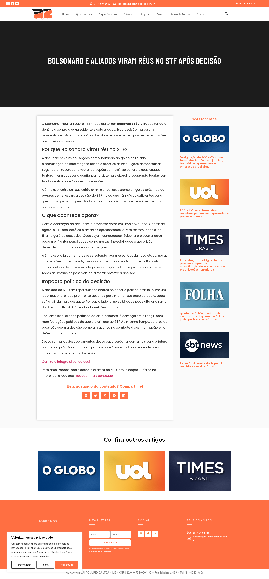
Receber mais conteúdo (94, 376)
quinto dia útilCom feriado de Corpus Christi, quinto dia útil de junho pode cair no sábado (202, 316)
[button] (226, 13)
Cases (160, 14)
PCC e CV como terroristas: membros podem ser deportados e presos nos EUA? (204, 213)
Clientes (128, 14)
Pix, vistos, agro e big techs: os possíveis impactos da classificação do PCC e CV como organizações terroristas (202, 265)
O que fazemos (108, 14)
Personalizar (23, 564)
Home (65, 14)
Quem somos (84, 14)
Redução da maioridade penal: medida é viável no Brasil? (201, 365)
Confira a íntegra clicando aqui (66, 361)
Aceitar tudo (66, 564)
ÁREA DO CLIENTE (245, 3)
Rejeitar (45, 564)
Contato (202, 14)
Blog (145, 14)
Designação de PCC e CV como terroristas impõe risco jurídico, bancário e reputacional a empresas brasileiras (201, 162)
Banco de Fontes (180, 14)
